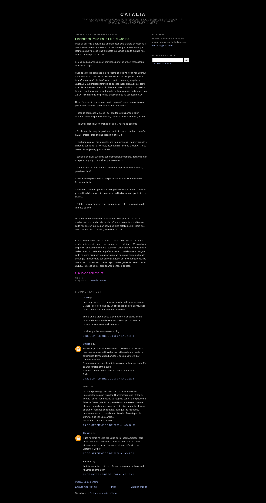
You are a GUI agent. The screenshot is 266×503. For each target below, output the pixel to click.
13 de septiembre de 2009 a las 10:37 (109, 425)
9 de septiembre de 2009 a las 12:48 (108, 336)
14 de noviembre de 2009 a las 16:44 (108, 474)
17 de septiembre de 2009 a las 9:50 (108, 453)
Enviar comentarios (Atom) (103, 493)
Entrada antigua (139, 486)
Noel (85, 297)
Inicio (114, 486)
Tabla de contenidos (162, 63)
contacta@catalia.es (162, 45)
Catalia (133, 14)
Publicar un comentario (86, 482)
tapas (103, 281)
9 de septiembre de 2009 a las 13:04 (108, 378)
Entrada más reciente (86, 486)
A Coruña (93, 281)
